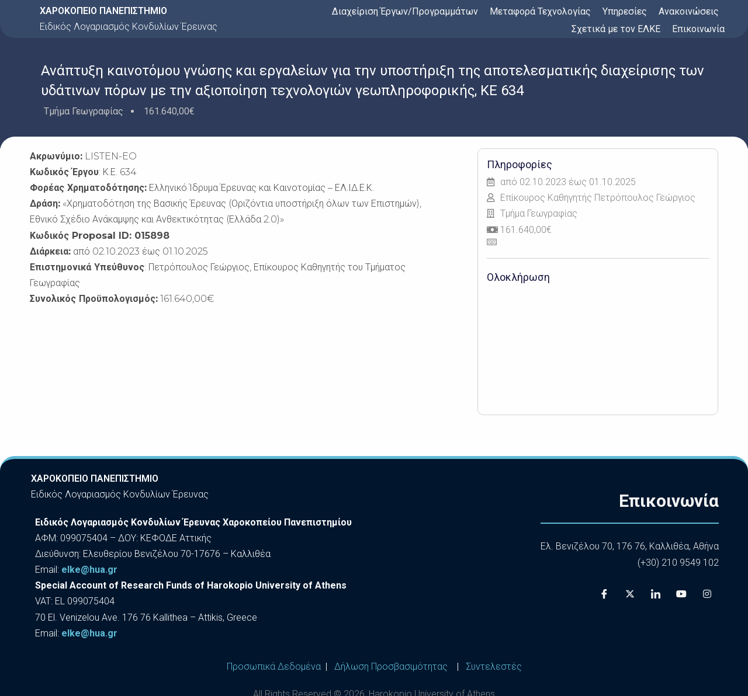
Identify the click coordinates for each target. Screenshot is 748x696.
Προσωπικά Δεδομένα (274, 666)
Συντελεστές (494, 666)
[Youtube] (681, 594)
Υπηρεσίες (624, 11)
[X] (630, 594)
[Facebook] (604, 594)
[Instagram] (707, 594)
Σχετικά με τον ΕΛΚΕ (616, 28)
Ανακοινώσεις (689, 11)
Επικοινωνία (698, 28)
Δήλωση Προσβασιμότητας (391, 666)
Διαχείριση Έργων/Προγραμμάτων (405, 11)
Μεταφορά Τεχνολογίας (540, 11)
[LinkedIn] (655, 594)
